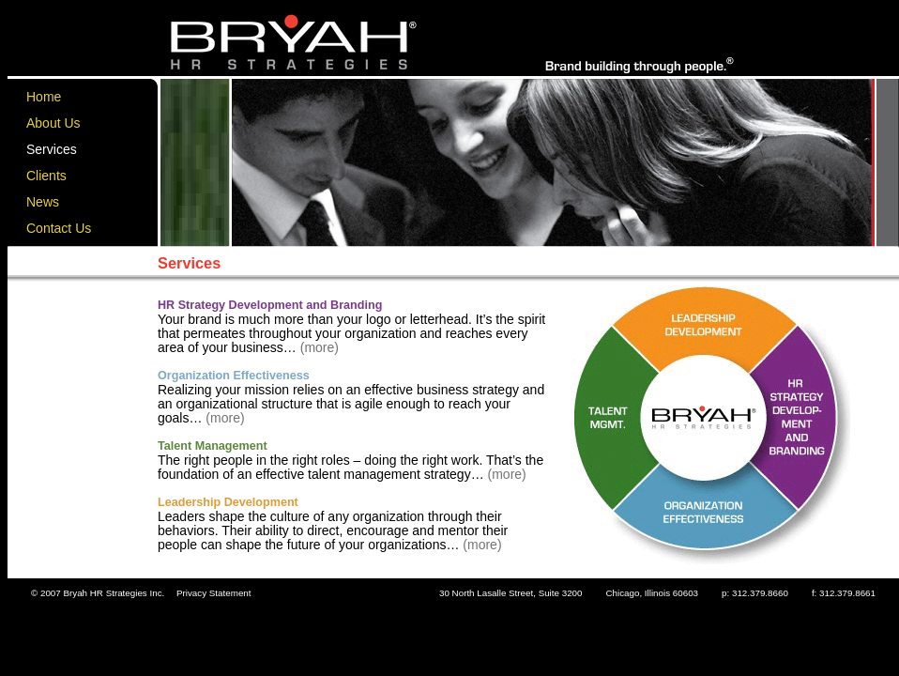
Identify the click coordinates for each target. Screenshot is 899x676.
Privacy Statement (213, 593)
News (42, 201)
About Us (53, 123)
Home (43, 96)
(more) (318, 347)
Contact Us (58, 228)
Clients (46, 175)
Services (51, 149)
